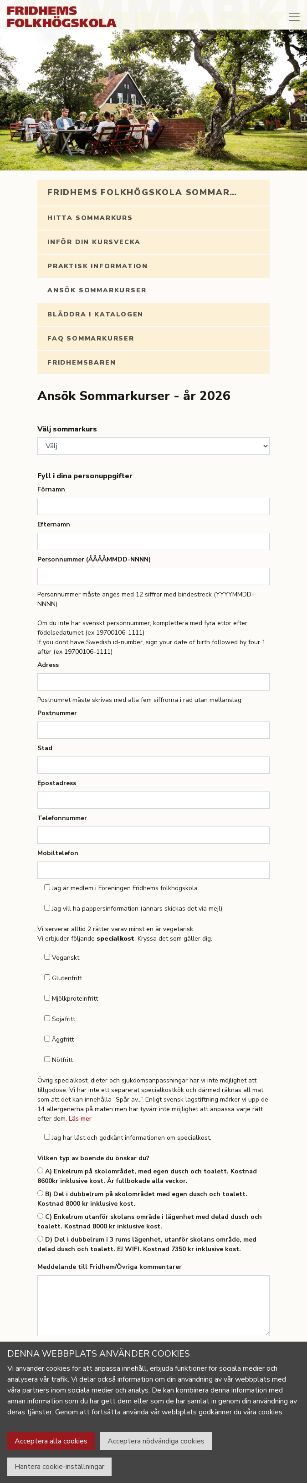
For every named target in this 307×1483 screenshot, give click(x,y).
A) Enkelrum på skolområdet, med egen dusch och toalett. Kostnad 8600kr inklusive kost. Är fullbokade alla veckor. (147, 1176)
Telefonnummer (62, 818)
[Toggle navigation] (294, 16)
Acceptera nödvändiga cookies (156, 1441)
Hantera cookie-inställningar (59, 1467)
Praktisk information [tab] (97, 266)
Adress (48, 665)
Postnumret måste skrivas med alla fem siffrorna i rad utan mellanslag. (140, 700)
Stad (44, 748)
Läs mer (80, 1118)
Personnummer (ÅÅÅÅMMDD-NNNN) (94, 559)
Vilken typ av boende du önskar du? (93, 1158)
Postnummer (57, 713)
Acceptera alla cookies (51, 1441)
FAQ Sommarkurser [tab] (90, 338)
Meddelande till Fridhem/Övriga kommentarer (109, 1267)
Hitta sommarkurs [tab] (90, 218)
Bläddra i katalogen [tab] (95, 314)
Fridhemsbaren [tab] (81, 362)
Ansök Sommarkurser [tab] (96, 290)
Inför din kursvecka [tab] (94, 242)
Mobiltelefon (57, 853)
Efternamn (53, 524)
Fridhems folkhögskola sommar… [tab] (142, 192)
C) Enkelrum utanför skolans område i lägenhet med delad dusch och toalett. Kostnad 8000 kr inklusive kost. (149, 1221)
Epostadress (56, 783)
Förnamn (51, 489)
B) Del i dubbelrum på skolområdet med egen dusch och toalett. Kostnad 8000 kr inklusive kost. (142, 1199)
